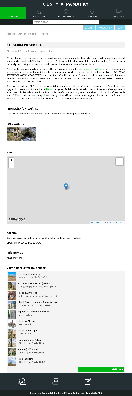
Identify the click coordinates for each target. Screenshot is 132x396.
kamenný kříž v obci (26, 352)
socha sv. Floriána (22, 324)
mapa (120, 28)
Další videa (118, 16)
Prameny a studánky (40, 51)
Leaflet (95, 223)
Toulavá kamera (66, 16)
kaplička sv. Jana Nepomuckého (29, 314)
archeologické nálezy (27, 276)
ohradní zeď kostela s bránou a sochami (33, 305)
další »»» (117, 369)
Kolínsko (13, 16)
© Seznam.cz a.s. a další (113, 223)
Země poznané (40, 16)
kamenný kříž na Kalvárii (26, 342)
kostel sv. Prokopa (32, 295)
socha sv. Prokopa (93, 68)
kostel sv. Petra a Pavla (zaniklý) (32, 286)
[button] (66, 186)
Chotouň (21, 33)
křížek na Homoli (26, 361)
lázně (49, 89)
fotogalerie (105, 28)
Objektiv (92, 16)
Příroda (22, 51)
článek (88, 28)
